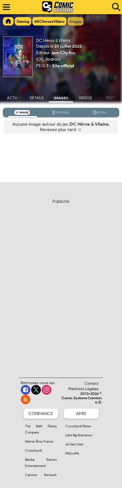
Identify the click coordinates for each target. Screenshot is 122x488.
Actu (12, 98)
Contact (91, 383)
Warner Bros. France (39, 441)
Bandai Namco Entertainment (41, 463)
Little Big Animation (78, 435)
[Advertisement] (61, 283)
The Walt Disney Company (41, 429)
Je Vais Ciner (74, 444)
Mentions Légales (83, 389)
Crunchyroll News (78, 426)
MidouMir (72, 453)
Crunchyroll (33, 451)
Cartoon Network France (41, 478)
